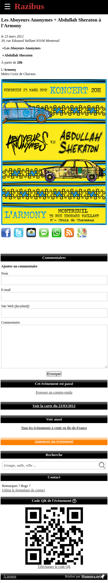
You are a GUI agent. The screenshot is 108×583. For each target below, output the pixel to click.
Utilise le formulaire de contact (23, 490)
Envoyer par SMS (44, 232)
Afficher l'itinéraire (82, 232)
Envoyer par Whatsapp (56, 232)
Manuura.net (91, 576)
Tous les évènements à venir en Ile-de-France (54, 428)
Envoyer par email (31, 232)
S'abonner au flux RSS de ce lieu (69, 232)
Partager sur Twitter (18, 232)
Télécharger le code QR (54, 567)
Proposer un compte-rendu (54, 392)
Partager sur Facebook (6, 232)
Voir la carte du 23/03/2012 (54, 406)
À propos (9, 576)
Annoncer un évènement (54, 441)
